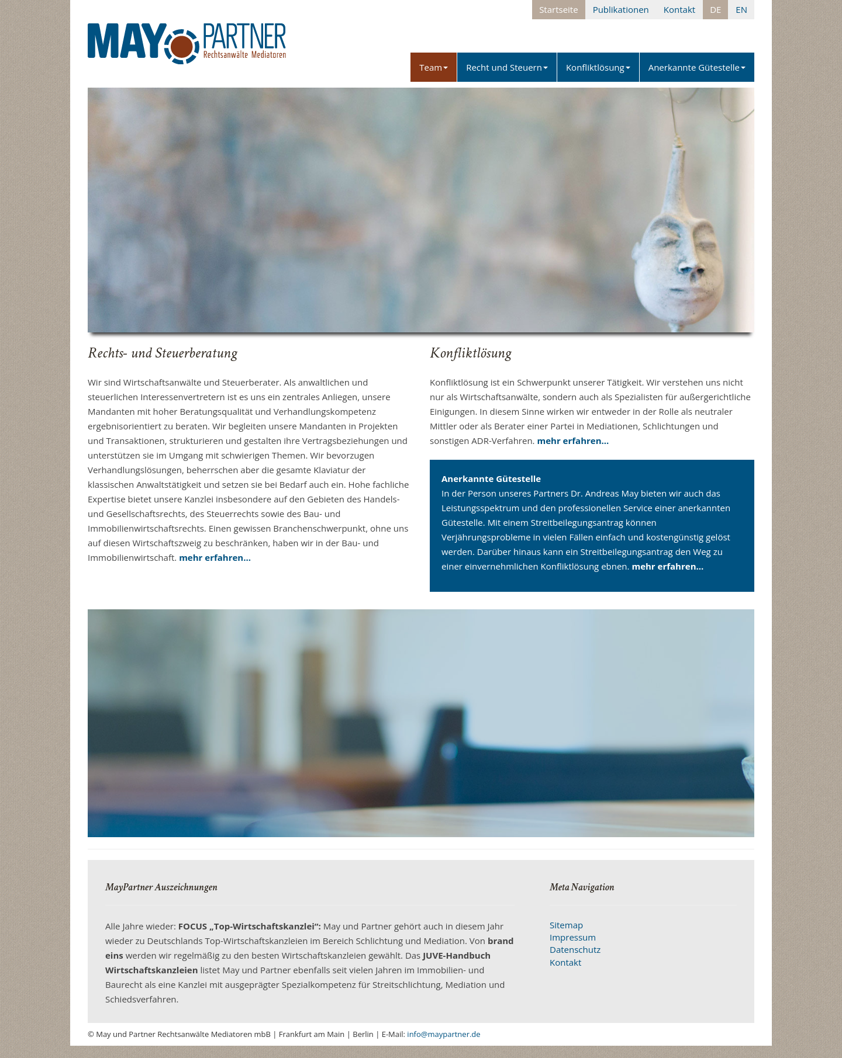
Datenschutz (575, 949)
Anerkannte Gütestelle (697, 67)
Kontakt (679, 9)
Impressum (573, 937)
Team (433, 67)
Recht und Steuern (507, 67)
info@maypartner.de (443, 1034)
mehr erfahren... (215, 557)
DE (715, 9)
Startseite (558, 9)
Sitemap (566, 925)
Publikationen (621, 9)
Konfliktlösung (598, 67)
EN (741, 9)
